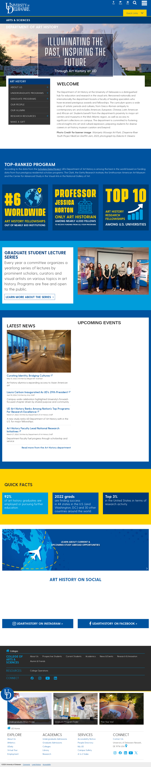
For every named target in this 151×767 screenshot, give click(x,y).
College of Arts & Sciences (14, 659)
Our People (18, 104)
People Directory (85, 742)
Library (46, 750)
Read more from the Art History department (46, 447)
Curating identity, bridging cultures (28, 375)
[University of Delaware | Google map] (126, 746)
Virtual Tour (12, 750)
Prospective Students (52, 656)
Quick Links (132, 13)
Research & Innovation (127, 656)
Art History (18, 81)
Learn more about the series (28, 297)
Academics (91, 656)
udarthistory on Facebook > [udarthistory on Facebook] (113, 623)
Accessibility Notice (87, 739)
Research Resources (23, 116)
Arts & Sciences (18, 20)
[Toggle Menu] (47, 87)
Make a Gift (18, 121)
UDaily (10, 746)
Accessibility (47, 764)
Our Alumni (18, 110)
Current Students (73, 656)
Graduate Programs (23, 98)
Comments (26, 764)
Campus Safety (85, 750)
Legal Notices (36, 764)
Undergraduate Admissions (55, 739)
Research (47, 754)
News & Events (106, 656)
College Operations (39, 670)
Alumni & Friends (37, 661)
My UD (81, 746)
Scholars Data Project (49, 168)
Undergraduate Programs (27, 93)
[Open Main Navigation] (144, 3)
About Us (16, 87)
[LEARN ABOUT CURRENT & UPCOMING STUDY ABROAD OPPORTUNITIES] (75, 550)
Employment (13, 754)
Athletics (11, 742)
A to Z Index (83, 754)
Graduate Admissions (52, 742)
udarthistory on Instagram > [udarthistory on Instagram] (38, 623)
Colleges (47, 746)
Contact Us (118, 739)
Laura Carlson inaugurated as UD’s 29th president (37, 392)
